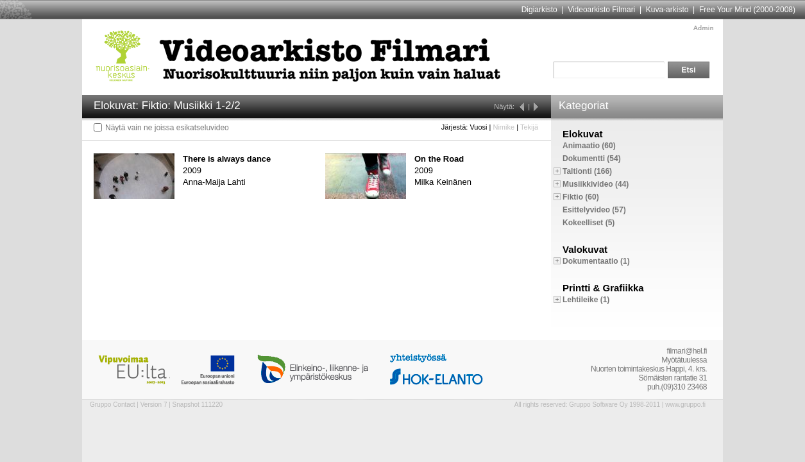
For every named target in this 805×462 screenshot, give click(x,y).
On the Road (439, 159)
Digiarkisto (539, 9)
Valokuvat (585, 249)
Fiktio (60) (581, 197)
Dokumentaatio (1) (596, 261)
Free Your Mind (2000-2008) (747, 9)
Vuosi (478, 127)
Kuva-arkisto (667, 9)
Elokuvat (583, 133)
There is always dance (227, 159)
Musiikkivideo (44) (596, 184)
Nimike (503, 127)
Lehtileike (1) (586, 299)
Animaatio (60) (589, 145)
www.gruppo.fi (685, 404)
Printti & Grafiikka (603, 287)
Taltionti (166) (587, 171)
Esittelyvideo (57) (594, 209)
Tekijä (529, 127)
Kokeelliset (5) (588, 222)
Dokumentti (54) (592, 158)
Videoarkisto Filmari (601, 9)
